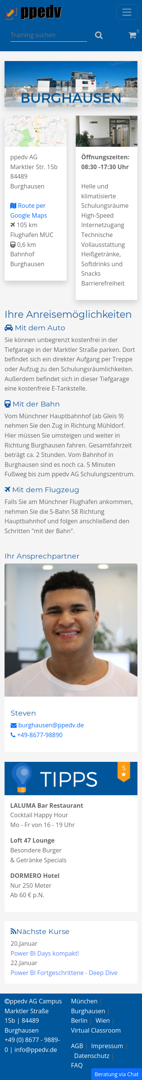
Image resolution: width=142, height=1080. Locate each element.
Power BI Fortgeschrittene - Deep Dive (64, 973)
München (84, 1001)
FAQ (77, 1065)
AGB (77, 1046)
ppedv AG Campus (33, 1001)
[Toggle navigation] (126, 12)
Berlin (79, 1020)
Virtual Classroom (96, 1030)
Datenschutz (91, 1056)
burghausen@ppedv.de (47, 725)
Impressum (107, 1046)
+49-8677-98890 (36, 735)
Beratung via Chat (117, 1074)
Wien (103, 1020)
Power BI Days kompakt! (45, 953)
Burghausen (88, 1011)
